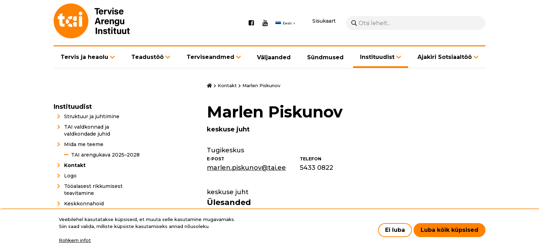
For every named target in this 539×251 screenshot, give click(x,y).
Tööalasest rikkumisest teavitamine (93, 189)
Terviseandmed (210, 57)
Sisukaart (324, 21)
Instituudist (377, 57)
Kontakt (75, 165)
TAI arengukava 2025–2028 (105, 155)
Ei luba (395, 230)
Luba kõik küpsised (449, 230)
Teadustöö (147, 57)
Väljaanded (274, 57)
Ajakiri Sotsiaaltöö (444, 57)
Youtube (265, 23)
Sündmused (325, 57)
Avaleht (209, 85)
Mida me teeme (83, 144)
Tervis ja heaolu (84, 57)
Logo (70, 176)
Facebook (251, 23)
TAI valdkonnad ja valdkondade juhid (87, 130)
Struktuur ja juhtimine (91, 116)
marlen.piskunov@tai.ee (246, 168)
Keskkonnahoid (84, 203)
